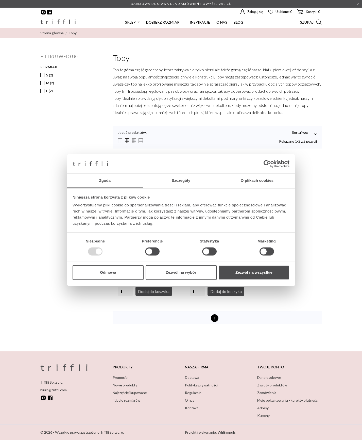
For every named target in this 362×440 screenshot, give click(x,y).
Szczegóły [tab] (181, 180)
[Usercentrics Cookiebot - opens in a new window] (267, 164)
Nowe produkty (125, 385)
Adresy (263, 408)
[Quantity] (125, 291)
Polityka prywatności (201, 385)
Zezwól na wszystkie (253, 272)
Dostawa (192, 377)
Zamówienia (266, 392)
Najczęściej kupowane (130, 392)
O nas (221, 22)
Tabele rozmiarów (126, 400)
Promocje (120, 377)
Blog (238, 22)
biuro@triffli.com (53, 389)
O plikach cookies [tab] (257, 180)
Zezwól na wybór (181, 272)
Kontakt (191, 408)
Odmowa (108, 272)
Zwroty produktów (272, 385)
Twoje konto (270, 367)
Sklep (130, 22)
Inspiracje (200, 22)
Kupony (263, 415)
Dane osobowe (269, 377)
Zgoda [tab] (105, 180)
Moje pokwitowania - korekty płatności (287, 400)
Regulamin (193, 392)
